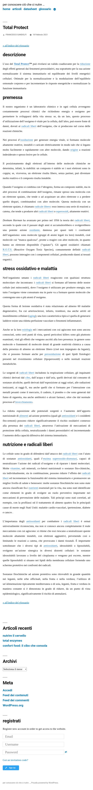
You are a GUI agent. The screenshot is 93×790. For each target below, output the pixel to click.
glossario (45, 9)
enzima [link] (47, 458)
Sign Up (10, 768)
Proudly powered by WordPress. (44, 783)
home (6, 9)
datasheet (30, 9)
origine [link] (74, 149)
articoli (16, 9)
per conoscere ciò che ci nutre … (23, 4)
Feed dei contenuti (15, 695)
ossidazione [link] (26, 140)
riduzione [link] (85, 64)
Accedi (7, 690)
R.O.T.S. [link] (7, 249)
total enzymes (12, 640)
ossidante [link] (34, 230)
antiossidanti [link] (69, 415)
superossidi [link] (62, 211)
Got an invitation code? (15, 760)
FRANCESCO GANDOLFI (16, 34)
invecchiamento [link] (23, 402)
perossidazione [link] (53, 354)
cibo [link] (27, 377)
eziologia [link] (27, 329)
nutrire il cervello (14, 635)
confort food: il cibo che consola (25, 645)
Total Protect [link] (21, 64)
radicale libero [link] (43, 206)
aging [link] (32, 316)
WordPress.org (13, 705)
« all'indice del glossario (16, 45)
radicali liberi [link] (28, 126)
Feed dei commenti (16, 700)
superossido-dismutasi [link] (65, 458)
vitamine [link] (15, 468)
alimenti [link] (23, 415)
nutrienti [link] (33, 488)
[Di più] (54, 9)
